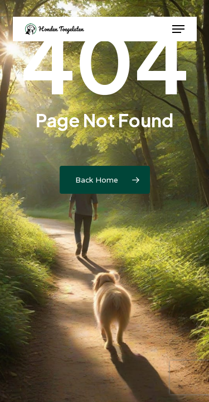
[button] (178, 29)
